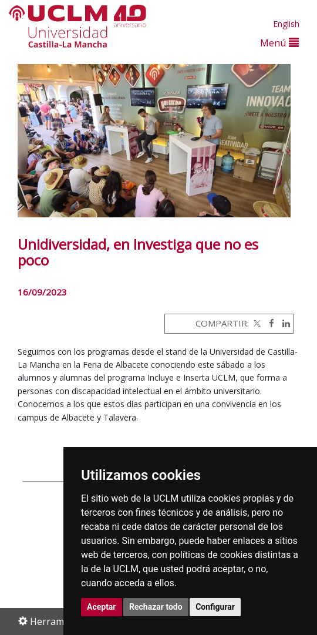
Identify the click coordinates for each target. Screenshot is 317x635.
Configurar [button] (215, 607)
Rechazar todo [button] (156, 607)
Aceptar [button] (101, 607)
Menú (279, 42)
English (286, 23)
